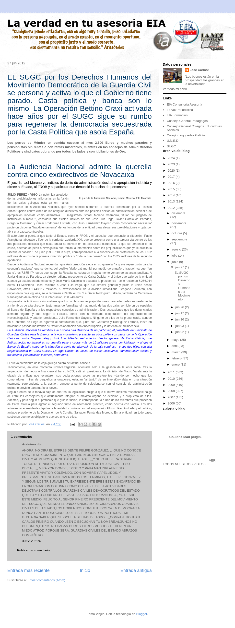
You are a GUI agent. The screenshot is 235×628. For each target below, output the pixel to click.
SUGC (171, 146)
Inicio (85, 570)
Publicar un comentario (33, 550)
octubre (177, 233)
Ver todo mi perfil (175, 89)
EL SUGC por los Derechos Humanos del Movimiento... (182, 286)
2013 (172, 201)
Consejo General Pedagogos (187, 121)
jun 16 (180, 319)
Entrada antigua (136, 570)
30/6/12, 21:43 (32, 541)
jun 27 (180, 267)
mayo (176, 340)
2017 (172, 176)
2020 (172, 170)
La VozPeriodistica (180, 110)
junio (175, 262)
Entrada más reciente (28, 570)
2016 (172, 183)
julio (175, 255)
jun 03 (180, 326)
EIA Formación (177, 115)
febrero (177, 358)
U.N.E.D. (173, 140)
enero (176, 364)
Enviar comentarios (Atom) (46, 580)
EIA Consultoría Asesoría (184, 104)
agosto (177, 249)
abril (175, 346)
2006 (172, 403)
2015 (172, 189)
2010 (172, 378)
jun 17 (180, 313)
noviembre (179, 223)
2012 (172, 208)
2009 (172, 385)
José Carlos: (199, 70)
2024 (172, 158)
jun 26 (180, 307)
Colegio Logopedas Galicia (186, 135)
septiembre (179, 239)
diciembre (178, 213)
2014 (172, 195)
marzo (176, 352)
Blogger (141, 614)
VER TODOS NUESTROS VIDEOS (189, 462)
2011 (172, 372)
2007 (172, 397)
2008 (172, 391)
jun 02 (180, 332)
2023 (172, 164)
